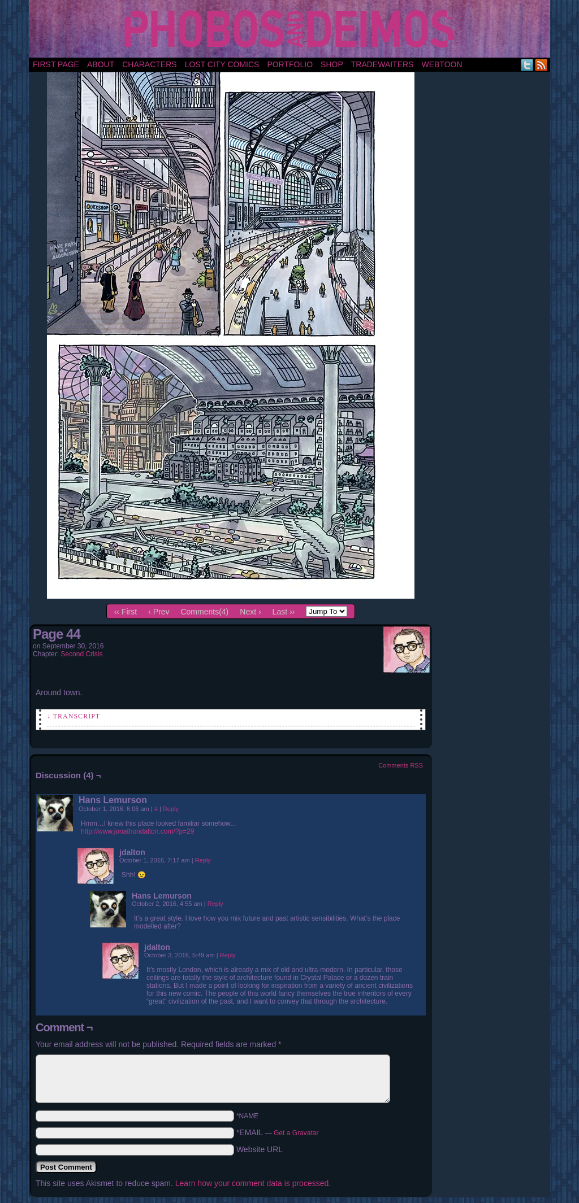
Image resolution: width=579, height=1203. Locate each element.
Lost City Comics (222, 64)
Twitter (527, 65)
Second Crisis (81, 654)
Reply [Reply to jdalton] (203, 860)
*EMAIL (277, 1132)
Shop (332, 64)
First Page (56, 64)
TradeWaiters (382, 64)
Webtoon (441, 64)
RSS (541, 65)
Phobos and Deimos (291, 29)
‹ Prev (158, 611)
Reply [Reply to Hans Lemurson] (171, 808)
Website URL (259, 1149)
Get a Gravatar (296, 1133)
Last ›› (284, 611)
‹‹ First (125, 611)
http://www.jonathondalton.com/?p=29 (137, 831)
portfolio (290, 64)
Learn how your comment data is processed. (253, 1183)
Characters (149, 64)
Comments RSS (400, 765)
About (100, 64)
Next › (250, 611)
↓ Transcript (73, 716)
